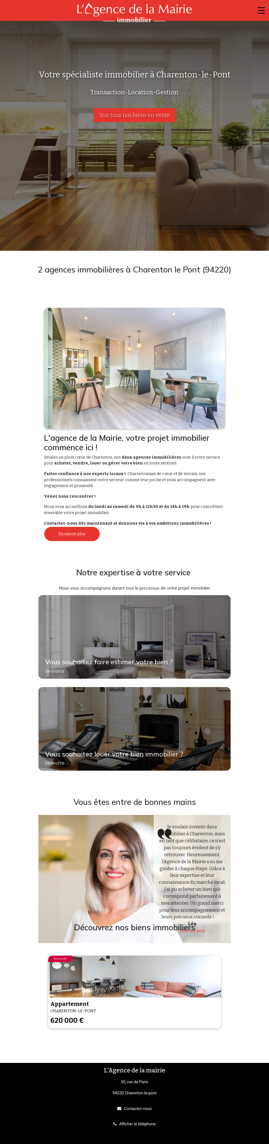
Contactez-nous (138, 1108)
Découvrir (55, 671)
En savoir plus (71, 534)
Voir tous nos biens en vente (134, 115)
